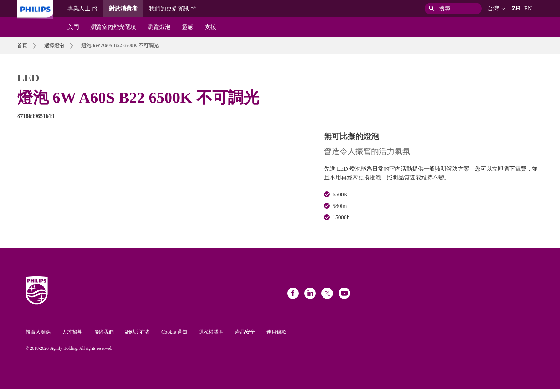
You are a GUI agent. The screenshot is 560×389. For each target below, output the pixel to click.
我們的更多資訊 (172, 8)
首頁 (22, 45)
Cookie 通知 (174, 332)
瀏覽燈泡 (159, 27)
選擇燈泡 (54, 45)
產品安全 (245, 332)
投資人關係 (38, 332)
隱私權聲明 (211, 332)
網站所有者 (137, 332)
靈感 (187, 27)
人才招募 (72, 332)
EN (528, 8)
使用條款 (276, 332)
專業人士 (83, 8)
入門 (73, 27)
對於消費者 (123, 8)
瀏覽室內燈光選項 (113, 27)
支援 (210, 27)
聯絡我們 (104, 332)
